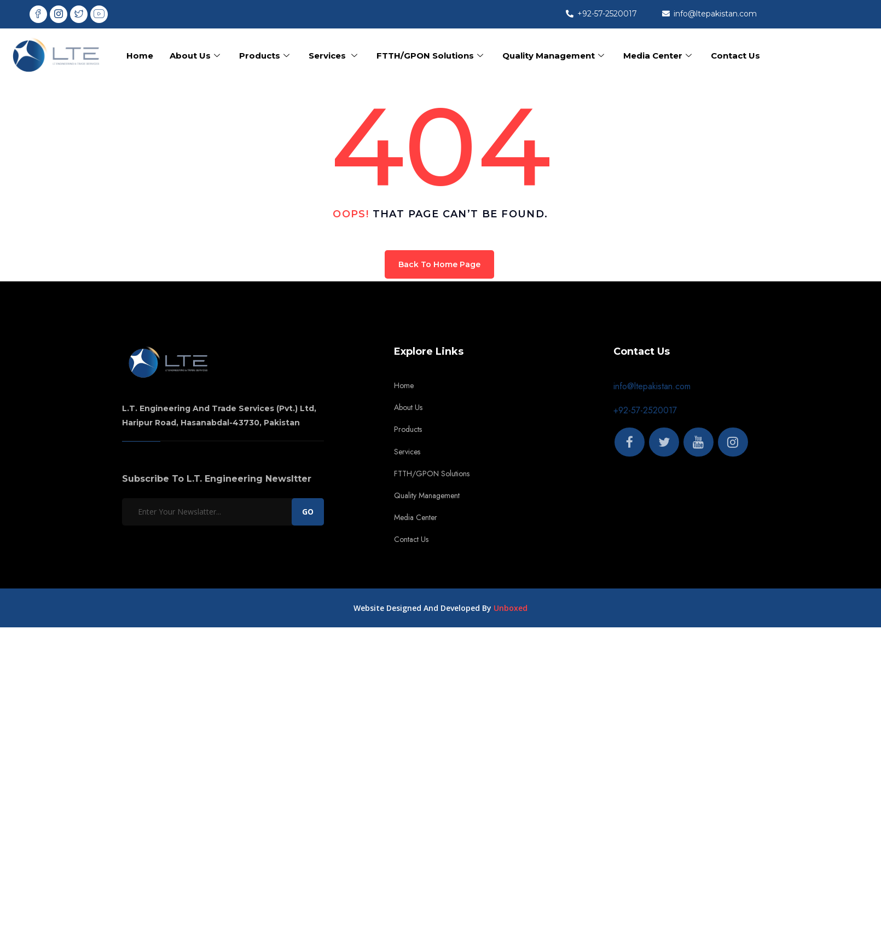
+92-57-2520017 (645, 410)
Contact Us (735, 55)
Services (334, 55)
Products (265, 55)
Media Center (658, 55)
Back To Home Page (439, 264)
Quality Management (554, 55)
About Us (196, 55)
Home (139, 55)
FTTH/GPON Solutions (431, 55)
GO (308, 511)
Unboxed (511, 608)
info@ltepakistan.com (652, 386)
